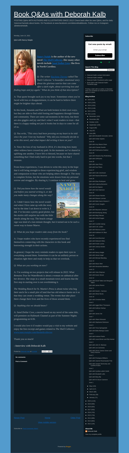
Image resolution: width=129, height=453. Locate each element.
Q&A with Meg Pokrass (96, 215)
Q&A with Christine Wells (97, 299)
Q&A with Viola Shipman (97, 272)
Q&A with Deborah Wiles (97, 241)
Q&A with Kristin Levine (96, 244)
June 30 (91, 141)
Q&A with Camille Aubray (97, 224)
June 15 (91, 249)
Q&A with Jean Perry (95, 164)
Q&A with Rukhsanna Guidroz (98, 150)
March (91, 392)
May (90, 386)
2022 (89, 111)
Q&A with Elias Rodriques (97, 181)
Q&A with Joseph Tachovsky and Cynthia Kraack (99, 364)
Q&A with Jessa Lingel (96, 255)
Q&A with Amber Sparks (97, 139)
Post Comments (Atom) (30, 428)
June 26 (91, 178)
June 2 (91, 368)
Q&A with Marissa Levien (97, 229)
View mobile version (47, 422)
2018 (89, 407)
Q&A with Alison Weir (96, 264)
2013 (89, 421)
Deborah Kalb (92, 431)
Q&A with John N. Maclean (97, 345)
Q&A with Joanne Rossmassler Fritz (100, 361)
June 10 (91, 296)
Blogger (68, 446)
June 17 (91, 221)
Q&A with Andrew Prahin (97, 336)
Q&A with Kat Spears (96, 187)
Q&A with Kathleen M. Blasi (98, 232)
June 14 (91, 261)
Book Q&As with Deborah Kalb (60, 14)
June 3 (91, 355)
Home (47, 418)
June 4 (91, 342)
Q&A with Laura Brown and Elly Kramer (101, 339)
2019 (89, 404)
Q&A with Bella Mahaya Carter (99, 331)
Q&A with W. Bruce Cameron (98, 380)
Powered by (100, 62)
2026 (89, 100)
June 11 (91, 288)
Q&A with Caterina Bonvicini (98, 184)
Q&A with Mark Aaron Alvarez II (99, 201)
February (92, 394)
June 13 (91, 269)
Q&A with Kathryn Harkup (97, 308)
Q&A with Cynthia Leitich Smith (99, 371)
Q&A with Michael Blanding (98, 258)
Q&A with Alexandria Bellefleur (99, 266)
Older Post (75, 418)
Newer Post (19, 418)
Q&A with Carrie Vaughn (97, 204)
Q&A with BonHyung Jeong (98, 212)
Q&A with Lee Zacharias (97, 348)
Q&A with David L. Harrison (98, 291)
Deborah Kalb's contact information (98, 75)
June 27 (91, 170)
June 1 (91, 382)
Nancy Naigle (44, 56)
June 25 (91, 193)
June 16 (91, 235)
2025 (89, 102)
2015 (89, 415)
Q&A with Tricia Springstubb (98, 328)
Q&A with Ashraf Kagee (96, 218)
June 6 (91, 325)
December (92, 116)
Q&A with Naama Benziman (98, 175)
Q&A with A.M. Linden (96, 227)
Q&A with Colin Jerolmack (97, 173)
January (92, 397)
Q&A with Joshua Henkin (97, 247)
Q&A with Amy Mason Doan (98, 144)
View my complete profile (93, 434)
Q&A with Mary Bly (95, 377)
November (92, 119)
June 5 (91, 333)
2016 (89, 412)
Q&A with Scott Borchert (97, 238)
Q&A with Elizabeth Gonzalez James (101, 136)
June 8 (91, 311)
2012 (89, 424)
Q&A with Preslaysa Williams (98, 358)
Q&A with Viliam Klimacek (97, 319)
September (93, 125)
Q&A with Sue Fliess (95, 167)
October (92, 122)
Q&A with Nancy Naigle (96, 252)
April (91, 389)
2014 (89, 418)
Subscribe (100, 55)
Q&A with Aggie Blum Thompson (99, 305)
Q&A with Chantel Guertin (97, 147)
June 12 (91, 278)
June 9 (91, 302)
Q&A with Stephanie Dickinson (99, 322)
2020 (89, 401)
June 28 (91, 161)
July (90, 130)
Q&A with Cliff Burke (95, 158)
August (91, 128)
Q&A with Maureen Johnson (98, 210)
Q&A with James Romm (96, 285)
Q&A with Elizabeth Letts (97, 374)
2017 (89, 409)
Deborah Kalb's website (94, 77)
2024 (89, 105)
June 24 (91, 207)
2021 (89, 114)
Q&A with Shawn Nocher (97, 195)
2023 (89, 108)
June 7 (91, 316)
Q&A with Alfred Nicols (96, 294)
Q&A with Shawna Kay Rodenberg (100, 156)
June (91, 133)
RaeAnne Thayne (59, 76)
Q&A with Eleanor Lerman (97, 198)
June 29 (91, 153)
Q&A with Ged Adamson (97, 190)
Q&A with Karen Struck (96, 275)
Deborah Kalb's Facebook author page (99, 80)
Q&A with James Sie (95, 314)
